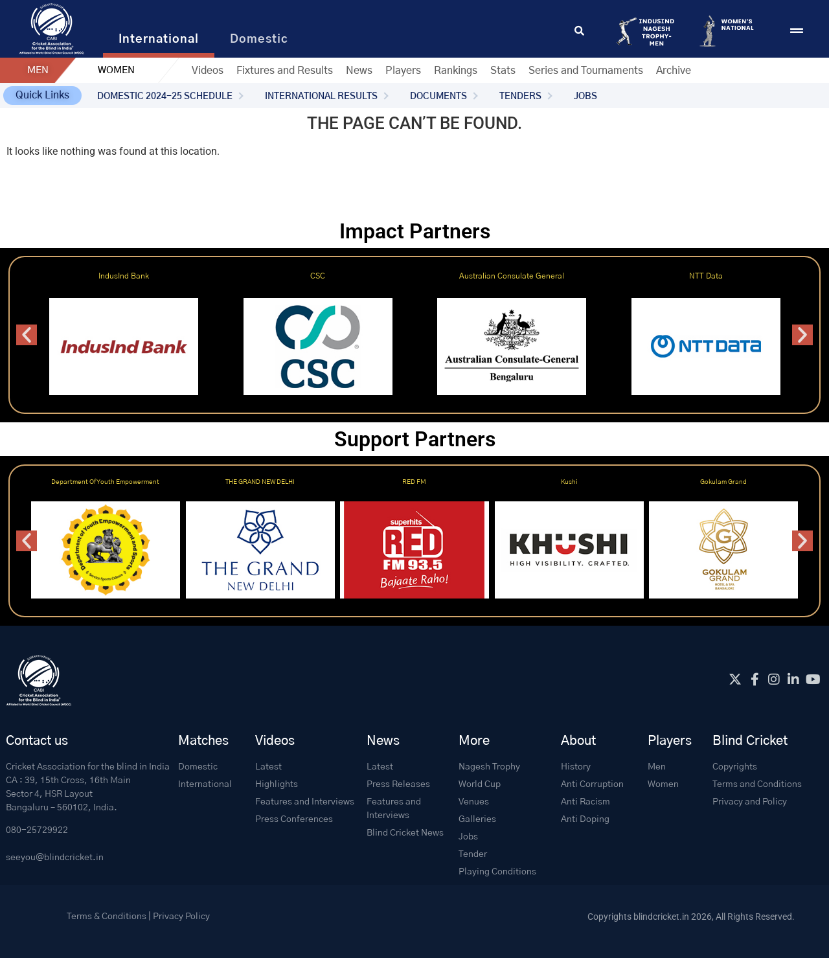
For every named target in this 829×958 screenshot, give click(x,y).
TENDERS (520, 96)
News (359, 70)
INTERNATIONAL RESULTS (321, 96)
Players (403, 70)
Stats (503, 70)
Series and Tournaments (585, 70)
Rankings (455, 70)
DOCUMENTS (438, 96)
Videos (207, 70)
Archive (673, 70)
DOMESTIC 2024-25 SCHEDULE (165, 96)
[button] (42, 95)
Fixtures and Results (284, 70)
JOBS (585, 96)
